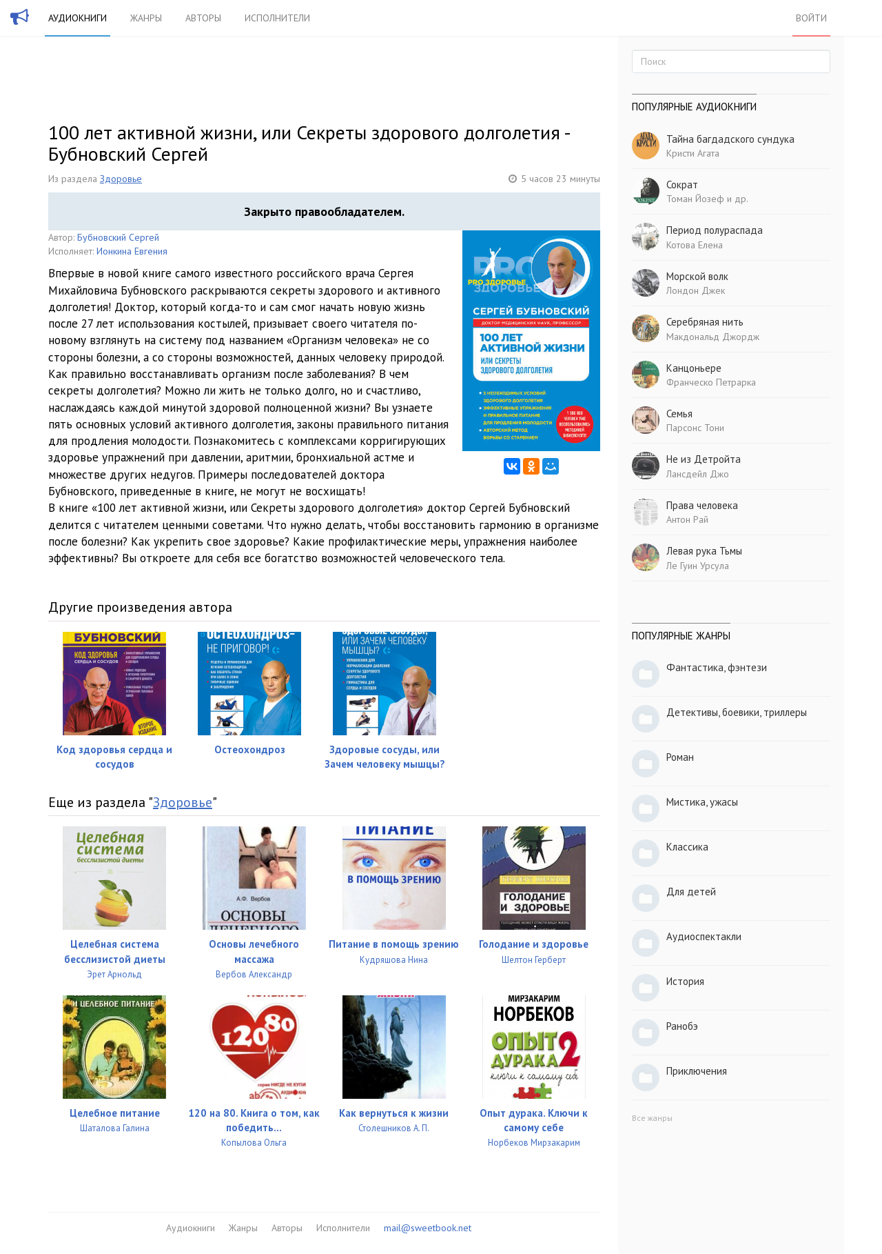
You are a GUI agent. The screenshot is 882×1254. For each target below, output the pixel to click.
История (685, 981)
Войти (811, 18)
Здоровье (121, 178)
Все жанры (652, 1118)
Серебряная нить (704, 321)
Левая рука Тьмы (704, 550)
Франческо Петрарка (711, 382)
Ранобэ (682, 1026)
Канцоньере (693, 368)
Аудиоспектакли (703, 936)
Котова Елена (694, 245)
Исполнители (277, 18)
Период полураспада (714, 230)
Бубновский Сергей (118, 237)
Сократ (682, 184)
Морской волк (697, 276)
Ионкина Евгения (131, 251)
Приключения (696, 1070)
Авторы (203, 18)
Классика (687, 846)
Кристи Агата (692, 153)
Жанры (146, 18)
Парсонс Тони (695, 427)
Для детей (691, 891)
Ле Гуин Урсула (697, 565)
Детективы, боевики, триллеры (736, 712)
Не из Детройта (703, 459)
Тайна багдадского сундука (730, 139)
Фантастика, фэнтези (716, 667)
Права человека (702, 505)
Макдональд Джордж (712, 336)
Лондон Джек (695, 290)
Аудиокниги (77, 18)
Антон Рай (687, 519)
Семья (679, 413)
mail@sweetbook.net (427, 1228)
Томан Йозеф (695, 198)
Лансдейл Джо (697, 474)
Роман (680, 757)
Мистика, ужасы (702, 801)
